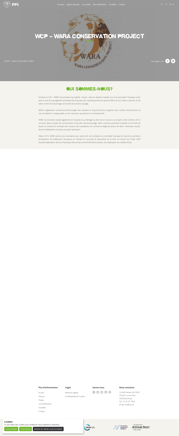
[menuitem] (171, 4)
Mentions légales (71, 392)
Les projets (86, 4)
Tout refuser (26, 429)
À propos (60, 4)
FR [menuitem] (171, 4)
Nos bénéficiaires (100, 4)
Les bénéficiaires (45, 404)
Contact (122, 4)
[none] (171, 4)
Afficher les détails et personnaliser (48, 429)
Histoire (42, 396)
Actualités (112, 4)
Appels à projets (73, 4)
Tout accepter (11, 429)
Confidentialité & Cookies (75, 396)
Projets (41, 400)
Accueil (41, 392)
